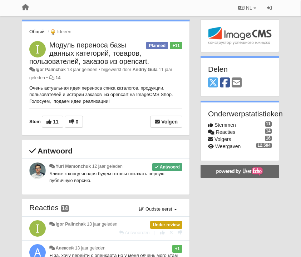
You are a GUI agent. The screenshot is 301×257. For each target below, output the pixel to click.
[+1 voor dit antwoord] (162, 232)
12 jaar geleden (107, 166)
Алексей (64, 248)
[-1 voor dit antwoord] (180, 232)
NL (247, 8)
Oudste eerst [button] (158, 209)
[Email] (237, 83)
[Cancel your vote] (171, 232)
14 (58, 77)
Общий (37, 31)
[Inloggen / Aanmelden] (269, 8)
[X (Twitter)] (213, 83)
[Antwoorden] (134, 232)
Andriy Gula (145, 69)
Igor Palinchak (50, 69)
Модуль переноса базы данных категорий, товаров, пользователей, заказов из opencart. (89, 53)
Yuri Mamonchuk (73, 166)
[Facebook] (225, 83)
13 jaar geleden (102, 224)
